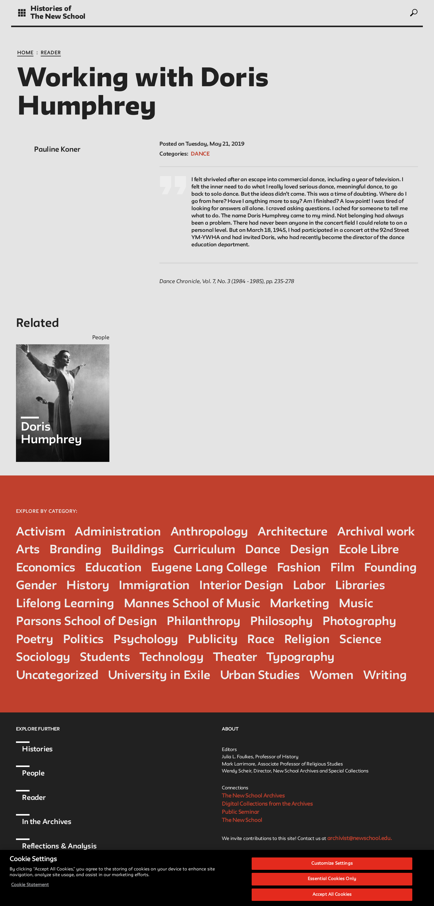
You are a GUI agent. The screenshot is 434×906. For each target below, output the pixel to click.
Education (113, 568)
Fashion (299, 568)
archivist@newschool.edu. (359, 838)
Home (25, 53)
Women (332, 676)
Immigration (154, 586)
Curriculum (204, 550)
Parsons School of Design (86, 622)
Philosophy (281, 622)
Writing (385, 676)
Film (342, 568)
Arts (28, 550)
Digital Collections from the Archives (267, 804)
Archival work (376, 532)
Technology (172, 657)
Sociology (43, 657)
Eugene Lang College (209, 568)
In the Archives (46, 822)
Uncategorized (57, 676)
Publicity (212, 640)
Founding (390, 568)
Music (356, 604)
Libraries (360, 586)
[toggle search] (413, 12)
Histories (37, 749)
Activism (40, 532)
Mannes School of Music (192, 604)
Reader (51, 53)
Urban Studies (260, 676)
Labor (309, 586)
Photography (359, 622)
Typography (301, 657)
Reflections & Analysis (59, 846)
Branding (75, 550)
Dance (200, 154)
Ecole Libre (369, 550)
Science (360, 640)
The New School (57, 17)
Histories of (50, 9)
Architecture (293, 532)
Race (260, 640)
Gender (36, 586)
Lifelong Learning (65, 604)
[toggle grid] (22, 13)
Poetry (34, 640)
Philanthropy (204, 622)
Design (309, 550)
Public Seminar (240, 812)
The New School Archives (253, 796)
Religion (307, 640)
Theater (235, 657)
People (33, 773)
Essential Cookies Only (332, 884)
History (87, 586)
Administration (118, 532)
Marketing (299, 604)
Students (105, 657)
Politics (83, 640)
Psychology (145, 640)
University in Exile (159, 676)
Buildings (137, 550)
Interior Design (241, 586)
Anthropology (209, 532)
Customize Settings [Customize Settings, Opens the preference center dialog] (331, 869)
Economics (45, 568)
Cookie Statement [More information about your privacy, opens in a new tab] (30, 890)
